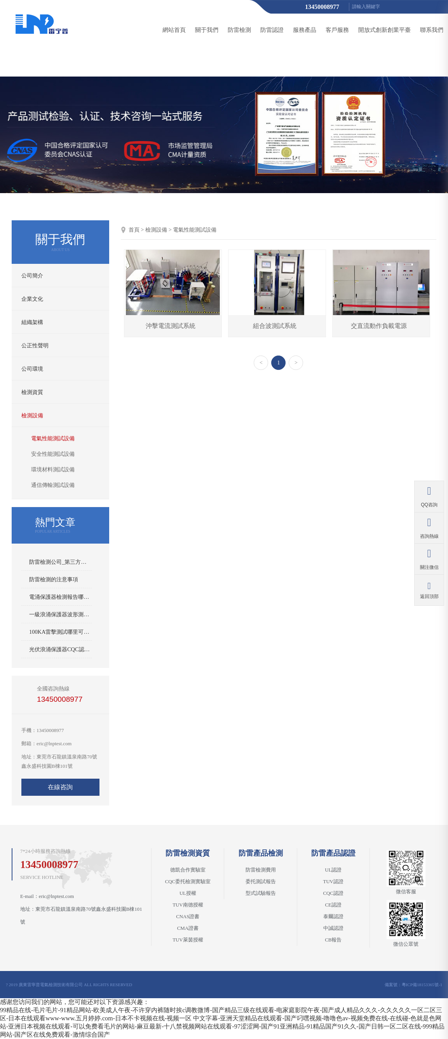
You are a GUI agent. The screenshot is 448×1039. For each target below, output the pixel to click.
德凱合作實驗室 (188, 870)
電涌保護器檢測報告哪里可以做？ (60, 597)
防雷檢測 (239, 30)
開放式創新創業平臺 (384, 30)
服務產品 (304, 30)
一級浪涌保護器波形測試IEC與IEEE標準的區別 (60, 614)
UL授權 (188, 893)
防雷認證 (272, 30)
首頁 (134, 230)
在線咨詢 (60, 787)
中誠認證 (333, 928)
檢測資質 (32, 392)
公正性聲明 (35, 345)
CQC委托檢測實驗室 (188, 881)
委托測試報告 (261, 881)
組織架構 (32, 322)
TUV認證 (333, 881)
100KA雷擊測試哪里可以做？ (60, 632)
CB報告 (333, 940)
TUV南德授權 (188, 905)
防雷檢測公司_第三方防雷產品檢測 (60, 562)
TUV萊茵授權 (188, 940)
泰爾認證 (333, 916)
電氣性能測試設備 (53, 438)
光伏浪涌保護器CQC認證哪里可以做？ (60, 649)
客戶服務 (337, 30)
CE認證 (333, 905)
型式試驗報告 (261, 893)
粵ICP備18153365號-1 (422, 984)
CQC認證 (333, 893)
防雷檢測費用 (261, 870)
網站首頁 (174, 30)
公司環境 (32, 369)
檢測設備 (32, 415)
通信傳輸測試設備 (53, 485)
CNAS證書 (187, 916)
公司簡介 (32, 275)
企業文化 (32, 299)
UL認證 (333, 870)
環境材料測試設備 (53, 469)
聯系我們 (431, 30)
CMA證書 (188, 928)
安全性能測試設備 (53, 454)
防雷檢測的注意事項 (53, 579)
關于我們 (206, 30)
